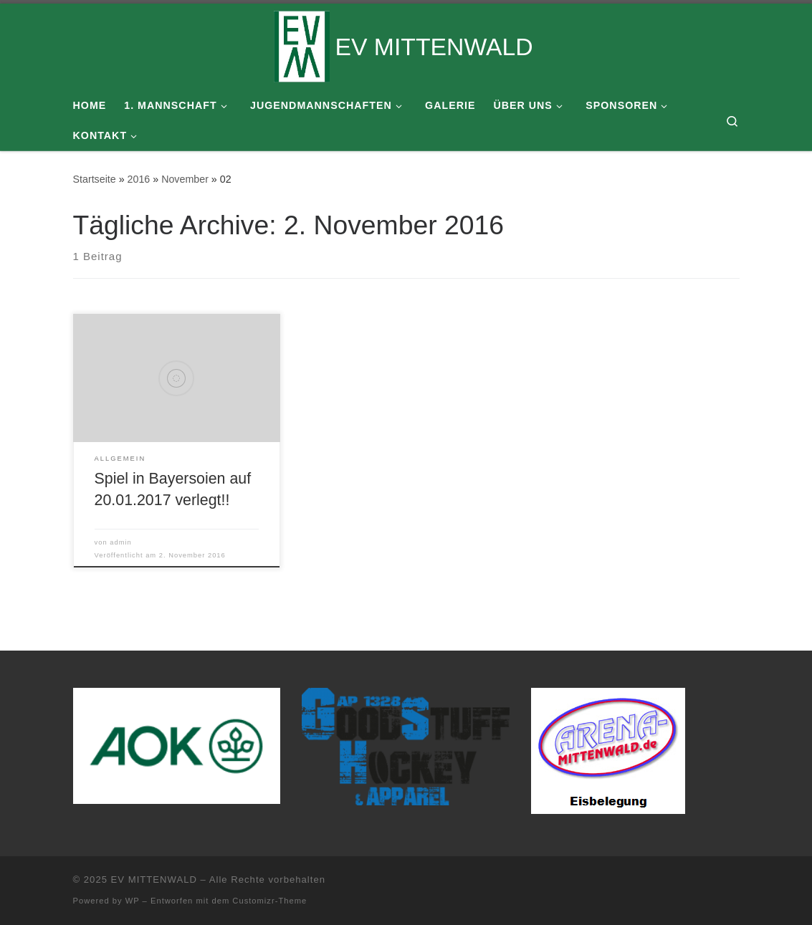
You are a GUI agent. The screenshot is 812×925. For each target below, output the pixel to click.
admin (121, 542)
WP (132, 900)
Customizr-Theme (269, 900)
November (185, 179)
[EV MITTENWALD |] (302, 44)
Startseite (94, 179)
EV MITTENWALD (154, 879)
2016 (139, 179)
